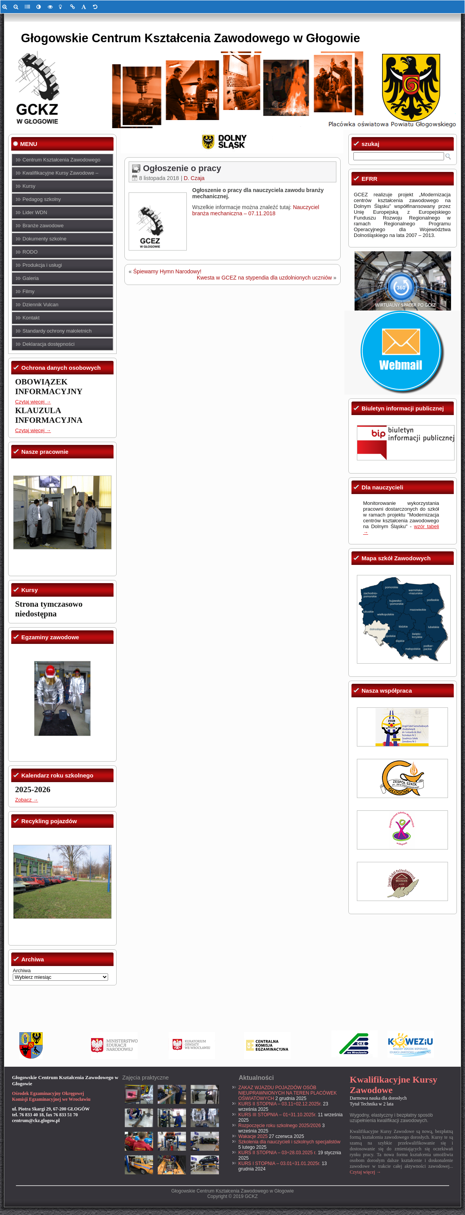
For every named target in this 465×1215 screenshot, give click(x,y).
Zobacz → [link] (26, 800)
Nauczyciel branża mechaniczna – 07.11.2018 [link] (255, 210)
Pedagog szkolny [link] (41, 199)
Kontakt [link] (31, 318)
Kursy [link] (28, 186)
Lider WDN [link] (34, 212)
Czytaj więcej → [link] (33, 402)
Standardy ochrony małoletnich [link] (57, 331)
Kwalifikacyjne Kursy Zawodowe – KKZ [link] (60, 175)
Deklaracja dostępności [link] (48, 344)
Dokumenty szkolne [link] (44, 239)
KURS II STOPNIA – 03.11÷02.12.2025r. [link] (280, 1104)
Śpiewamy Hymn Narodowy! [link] (167, 271)
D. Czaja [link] (194, 178)
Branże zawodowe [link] (43, 225)
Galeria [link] (30, 278)
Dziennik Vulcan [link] (40, 304)
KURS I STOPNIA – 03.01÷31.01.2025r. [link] (279, 1163)
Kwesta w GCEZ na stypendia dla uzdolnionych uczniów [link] (264, 278)
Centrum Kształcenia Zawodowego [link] (61, 160)
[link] (6, 6)
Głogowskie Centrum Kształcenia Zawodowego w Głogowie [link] (190, 38)
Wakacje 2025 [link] (253, 1136)
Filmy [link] (28, 291)
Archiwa (22, 970)
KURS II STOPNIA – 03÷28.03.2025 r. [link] (277, 1152)
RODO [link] (30, 252)
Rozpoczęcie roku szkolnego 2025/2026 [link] (279, 1125)
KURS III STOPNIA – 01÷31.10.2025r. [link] (277, 1114)
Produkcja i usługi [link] (42, 265)
